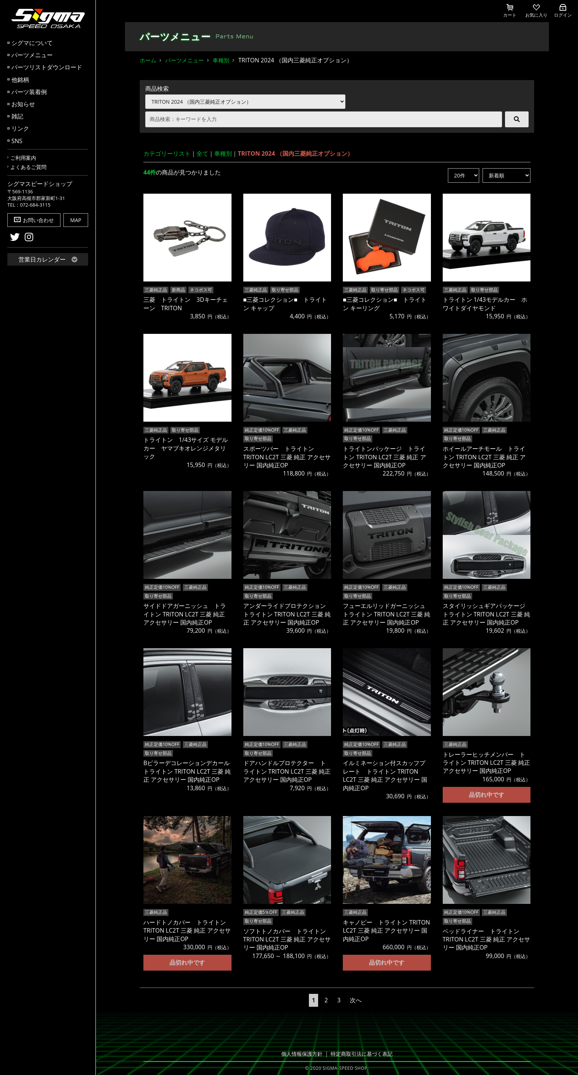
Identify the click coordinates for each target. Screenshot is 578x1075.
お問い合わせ (34, 220)
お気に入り (536, 11)
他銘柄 (20, 80)
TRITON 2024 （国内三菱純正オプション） (295, 153)
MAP (75, 220)
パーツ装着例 (29, 92)
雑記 (17, 116)
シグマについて (32, 43)
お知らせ (23, 104)
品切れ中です (486, 794)
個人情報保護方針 (304, 1053)
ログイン (563, 11)
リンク (20, 128)
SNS (16, 141)
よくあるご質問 (28, 166)
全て (202, 153)
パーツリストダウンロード (46, 67)
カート (510, 11)
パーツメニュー (32, 55)
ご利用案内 (23, 157)
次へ (356, 1000)
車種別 (221, 60)
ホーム (148, 60)
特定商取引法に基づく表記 (360, 1053)
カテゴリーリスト (167, 153)
